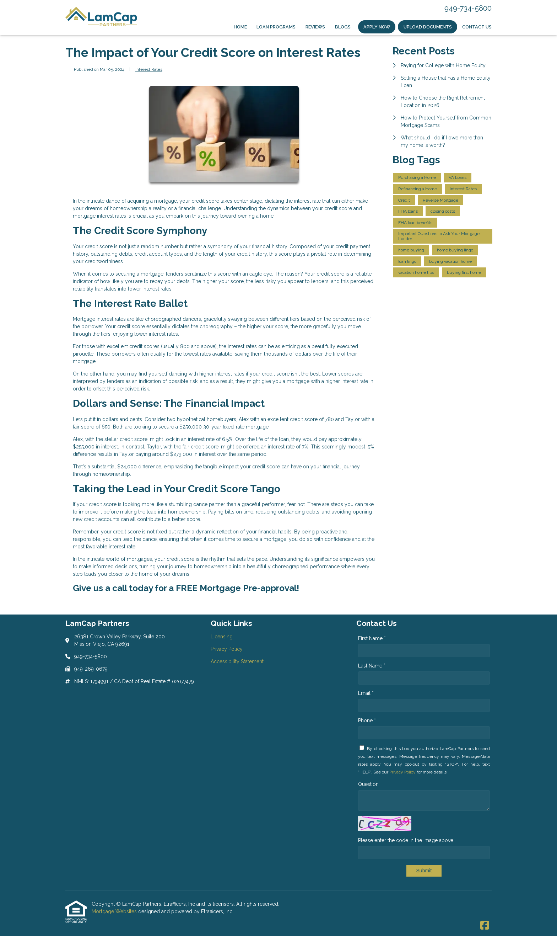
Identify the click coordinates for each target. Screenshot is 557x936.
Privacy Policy (402, 772)
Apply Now (376, 27)
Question (368, 784)
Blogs (343, 27)
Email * (366, 693)
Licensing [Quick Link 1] (222, 636)
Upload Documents (428, 27)
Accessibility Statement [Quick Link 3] (237, 661)
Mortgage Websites (115, 911)
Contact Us (477, 27)
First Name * (372, 638)
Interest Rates (148, 69)
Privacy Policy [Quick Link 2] (227, 649)
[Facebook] (484, 925)
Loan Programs (276, 27)
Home (240, 27)
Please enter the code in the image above (405, 840)
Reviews (315, 27)
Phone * (367, 720)
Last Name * (371, 666)
